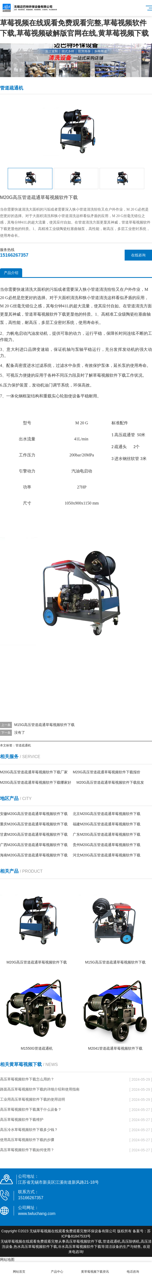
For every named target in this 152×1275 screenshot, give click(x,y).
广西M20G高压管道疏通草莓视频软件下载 (34, 845)
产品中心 (57, 1268)
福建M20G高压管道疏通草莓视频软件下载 (106, 824)
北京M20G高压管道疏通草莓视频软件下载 (106, 814)
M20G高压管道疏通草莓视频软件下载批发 (110, 782)
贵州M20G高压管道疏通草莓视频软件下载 (106, 845)
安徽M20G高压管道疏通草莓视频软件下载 (34, 814)
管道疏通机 (23, 745)
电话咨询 (133, 1268)
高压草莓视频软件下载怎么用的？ (27, 1079)
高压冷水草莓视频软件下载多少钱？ (29, 1130)
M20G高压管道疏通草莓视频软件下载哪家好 (35, 782)
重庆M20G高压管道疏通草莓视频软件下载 (34, 824)
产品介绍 (11, 273)
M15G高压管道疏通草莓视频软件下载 (44, 725)
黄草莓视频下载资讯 (95, 1268)
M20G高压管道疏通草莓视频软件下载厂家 (34, 772)
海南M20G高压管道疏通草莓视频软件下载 (34, 855)
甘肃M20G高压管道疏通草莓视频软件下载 (34, 834)
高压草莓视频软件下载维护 (21, 1119)
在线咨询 (138, 255)
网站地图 (7, 1259)
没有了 (19, 732)
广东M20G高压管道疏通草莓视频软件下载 (106, 834)
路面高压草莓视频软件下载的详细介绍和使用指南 (39, 1089)
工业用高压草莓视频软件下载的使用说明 (32, 1099)
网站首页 (19, 1268)
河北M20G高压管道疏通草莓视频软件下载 (106, 855)
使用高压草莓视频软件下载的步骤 (27, 1140)
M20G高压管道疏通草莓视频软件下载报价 (106, 772)
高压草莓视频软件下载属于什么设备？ (30, 1109)
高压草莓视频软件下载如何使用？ (27, 1150)
